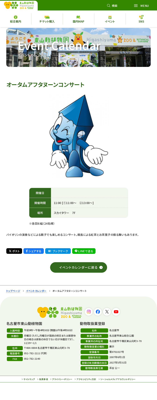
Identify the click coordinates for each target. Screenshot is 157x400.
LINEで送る (84, 251)
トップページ (13, 291)
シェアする (33, 251)
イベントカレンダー (36, 291)
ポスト (14, 251)
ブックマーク (58, 251)
